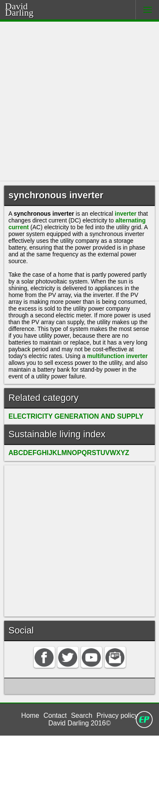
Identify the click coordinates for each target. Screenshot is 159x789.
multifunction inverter (63, 393)
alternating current (37, 232)
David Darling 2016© (80, 776)
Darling (30, 11)
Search (82, 766)
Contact (55, 766)
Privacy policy (118, 766)
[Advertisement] (79, 101)
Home (29, 766)
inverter (137, 216)
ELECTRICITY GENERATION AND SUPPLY (71, 460)
